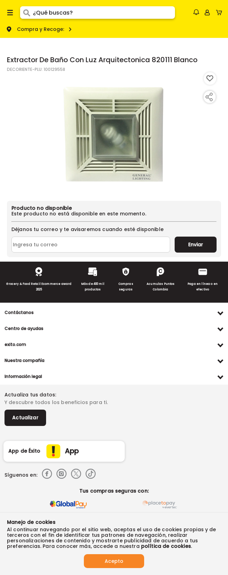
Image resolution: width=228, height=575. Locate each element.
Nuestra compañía (24, 360)
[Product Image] (113, 133)
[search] (104, 12)
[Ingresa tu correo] (90, 245)
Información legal (23, 376)
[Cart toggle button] (220, 12)
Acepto (114, 561)
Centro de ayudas (24, 328)
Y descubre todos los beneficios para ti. (56, 402)
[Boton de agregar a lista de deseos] (210, 78)
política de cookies (166, 546)
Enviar (195, 244)
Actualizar (25, 417)
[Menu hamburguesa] (10, 12)
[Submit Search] (26, 12)
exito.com (15, 344)
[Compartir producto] (209, 97)
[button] (196, 12)
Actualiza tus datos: (30, 394)
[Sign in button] (207, 12)
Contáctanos (19, 312)
